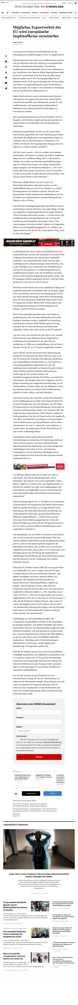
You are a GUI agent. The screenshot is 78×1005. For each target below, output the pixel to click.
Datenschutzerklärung (52, 742)
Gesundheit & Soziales (20, 810)
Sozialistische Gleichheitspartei (29, 17)
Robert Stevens (18, 42)
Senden (39, 757)
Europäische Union (49, 810)
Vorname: (20, 717)
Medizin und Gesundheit (38, 805)
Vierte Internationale (9, 17)
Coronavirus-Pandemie (21, 805)
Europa (16, 815)
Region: (19, 727)
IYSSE (44, 17)
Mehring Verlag (54, 17)
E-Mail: (19, 708)
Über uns (70, 3)
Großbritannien (35, 810)
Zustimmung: (21, 736)
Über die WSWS (66, 17)
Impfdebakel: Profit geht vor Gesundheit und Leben (44, 776)
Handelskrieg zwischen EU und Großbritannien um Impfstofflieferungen (23, 777)
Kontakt (64, 3)
